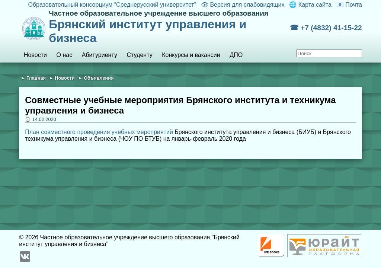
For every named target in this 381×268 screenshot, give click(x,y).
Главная (36, 78)
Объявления (98, 78)
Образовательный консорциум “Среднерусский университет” (112, 4)
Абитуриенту (99, 55)
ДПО (236, 55)
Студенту (140, 55)
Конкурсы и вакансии (191, 55)
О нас (65, 55)
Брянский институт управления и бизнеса (169, 27)
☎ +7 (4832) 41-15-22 (326, 28)
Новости (35, 55)
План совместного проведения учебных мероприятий (99, 132)
